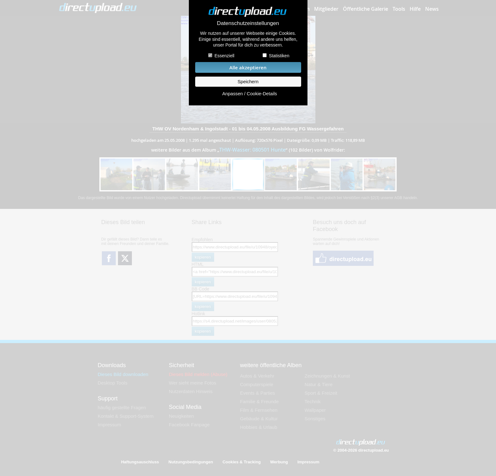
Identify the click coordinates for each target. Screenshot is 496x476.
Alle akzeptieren (248, 68)
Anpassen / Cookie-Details (249, 93)
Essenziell (224, 55)
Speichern (248, 81)
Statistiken (279, 55)
